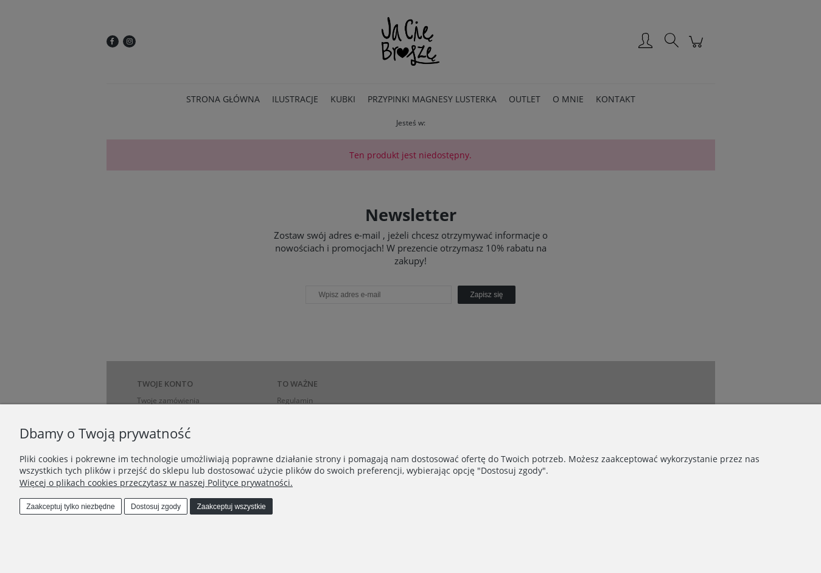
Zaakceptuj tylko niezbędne (70, 506)
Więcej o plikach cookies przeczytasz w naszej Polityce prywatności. (156, 482)
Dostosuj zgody (156, 506)
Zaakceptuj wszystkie (231, 506)
